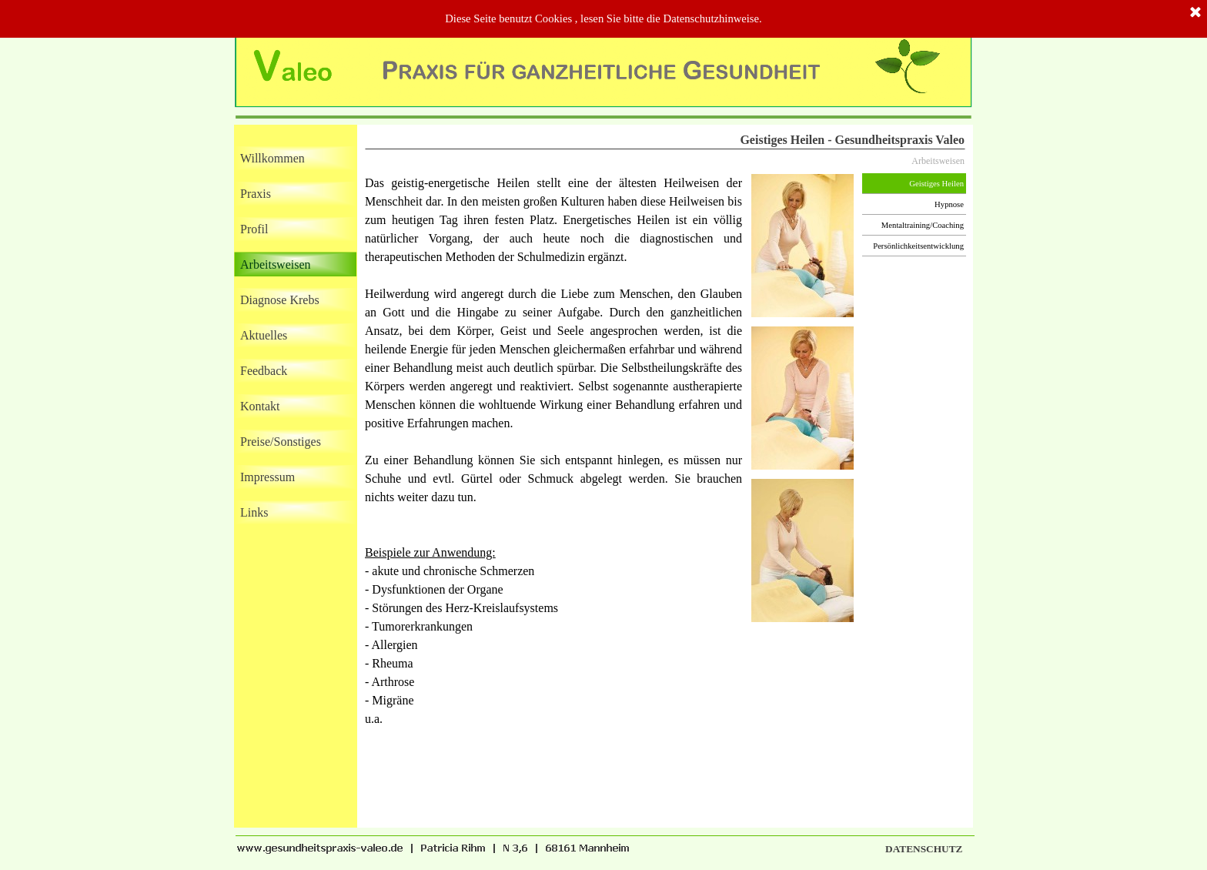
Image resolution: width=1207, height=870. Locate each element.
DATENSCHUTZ (923, 849)
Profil (254, 229)
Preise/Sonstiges (280, 441)
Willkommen (272, 158)
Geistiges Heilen (936, 183)
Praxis (255, 193)
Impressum (267, 477)
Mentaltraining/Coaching (922, 225)
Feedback (263, 370)
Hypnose (949, 204)
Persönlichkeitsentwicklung (918, 246)
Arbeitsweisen (275, 264)
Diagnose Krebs (279, 299)
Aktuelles (263, 335)
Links (254, 512)
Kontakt (260, 406)
